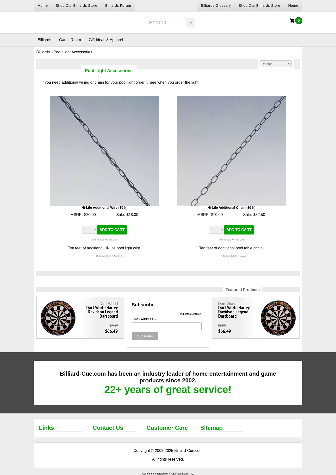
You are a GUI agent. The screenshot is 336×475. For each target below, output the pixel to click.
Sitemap (211, 427)
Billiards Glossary (216, 5)
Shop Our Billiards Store (76, 5)
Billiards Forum (118, 5)
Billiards (44, 40)
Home (43, 5)
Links (46, 427)
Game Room (70, 40)
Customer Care (167, 427)
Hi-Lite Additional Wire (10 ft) (104, 207)
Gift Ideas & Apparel (106, 40)
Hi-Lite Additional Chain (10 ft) (231, 207)
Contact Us (108, 427)
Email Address (144, 319)
